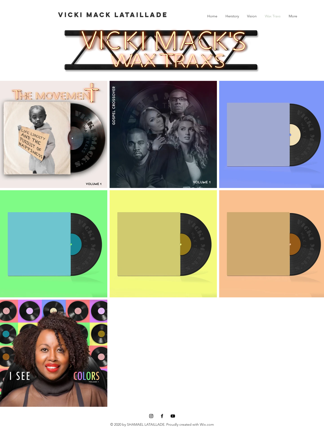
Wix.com (207, 424)
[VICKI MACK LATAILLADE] (113, 14)
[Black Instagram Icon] (151, 416)
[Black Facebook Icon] (162, 416)
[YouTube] (173, 416)
